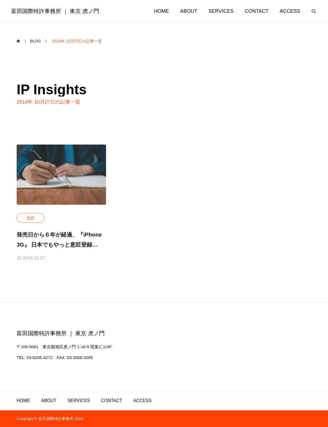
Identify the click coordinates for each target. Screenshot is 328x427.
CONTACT (111, 400)
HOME (23, 400)
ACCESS (142, 400)
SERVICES (78, 400)
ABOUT (48, 400)
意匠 (30, 218)
